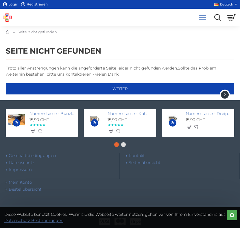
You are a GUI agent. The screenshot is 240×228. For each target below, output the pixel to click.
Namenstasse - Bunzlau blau (52, 113)
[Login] (10, 4)
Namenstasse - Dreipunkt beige (209, 113)
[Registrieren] (34, 4)
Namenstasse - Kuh (127, 113)
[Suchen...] (216, 17)
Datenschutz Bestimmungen (33, 220)
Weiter (120, 88)
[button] (16, 123)
